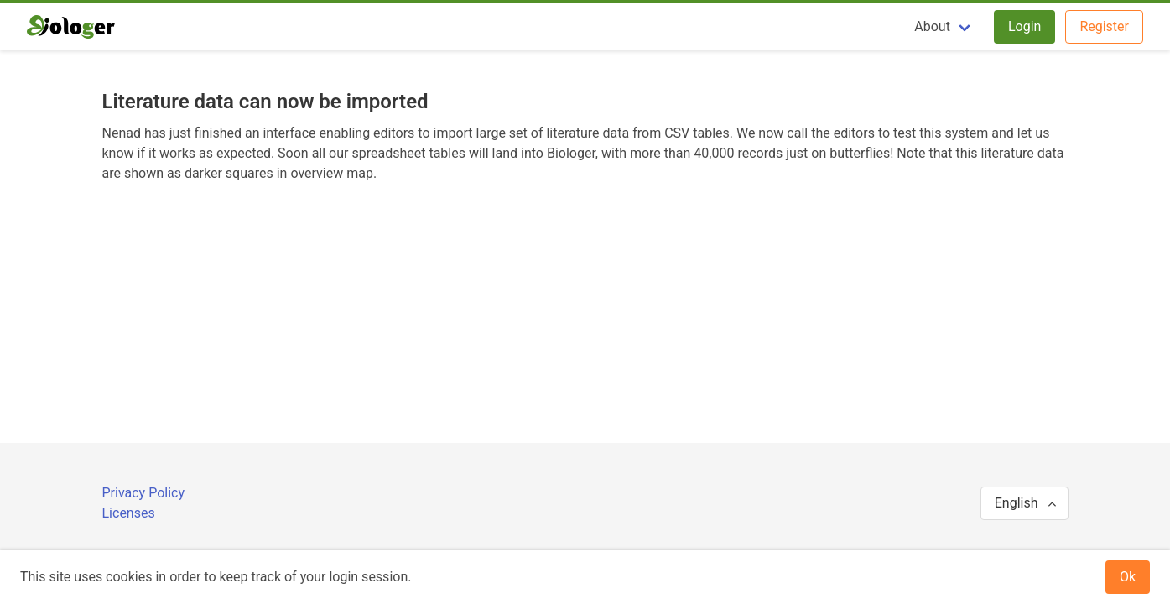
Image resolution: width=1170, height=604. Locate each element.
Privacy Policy (143, 493)
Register (1104, 26)
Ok (1128, 577)
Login (1024, 26)
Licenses (128, 513)
